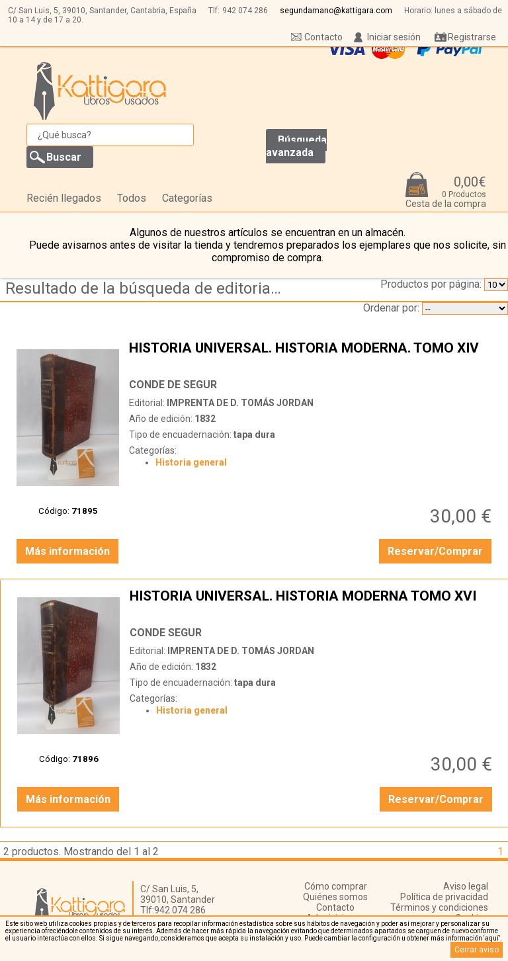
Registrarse (472, 37)
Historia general (191, 462)
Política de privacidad (444, 897)
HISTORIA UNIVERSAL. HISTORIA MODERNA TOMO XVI (312, 604)
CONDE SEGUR (166, 632)
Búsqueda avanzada (296, 146)
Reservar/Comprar (435, 551)
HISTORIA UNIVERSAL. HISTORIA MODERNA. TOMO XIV (312, 356)
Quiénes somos (335, 897)
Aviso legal (465, 886)
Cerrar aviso (476, 949)
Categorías (187, 198)
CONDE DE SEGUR (173, 384)
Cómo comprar (335, 886)
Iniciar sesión (394, 37)
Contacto (323, 37)
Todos (131, 198)
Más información (67, 551)
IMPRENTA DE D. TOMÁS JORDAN (240, 402)
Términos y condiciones (439, 907)
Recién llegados (63, 198)
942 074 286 (245, 10)
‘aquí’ (492, 938)
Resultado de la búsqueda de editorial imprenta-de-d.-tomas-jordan (147, 288)
